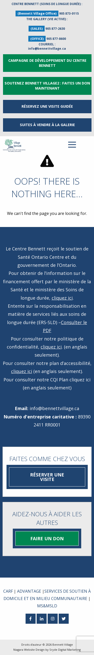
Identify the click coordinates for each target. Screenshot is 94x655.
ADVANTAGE (29, 591)
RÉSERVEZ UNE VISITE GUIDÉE (47, 106)
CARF (8, 591)
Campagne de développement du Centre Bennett (47, 63)
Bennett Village (62, 644)
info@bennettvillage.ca (47, 48)
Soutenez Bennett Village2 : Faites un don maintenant (47, 86)
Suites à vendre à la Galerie (47, 124)
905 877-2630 (55, 28)
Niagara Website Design (29, 649)
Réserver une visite (47, 477)
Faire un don (47, 538)
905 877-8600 (56, 39)
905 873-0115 (69, 13)
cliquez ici (62, 298)
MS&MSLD (47, 606)
